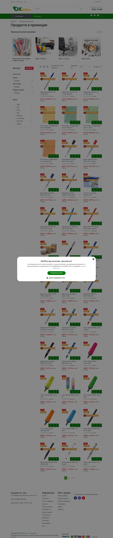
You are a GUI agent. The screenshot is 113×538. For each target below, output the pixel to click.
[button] (56, 278)
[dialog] (56, 269)
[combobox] (93, 259)
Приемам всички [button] (56, 273)
